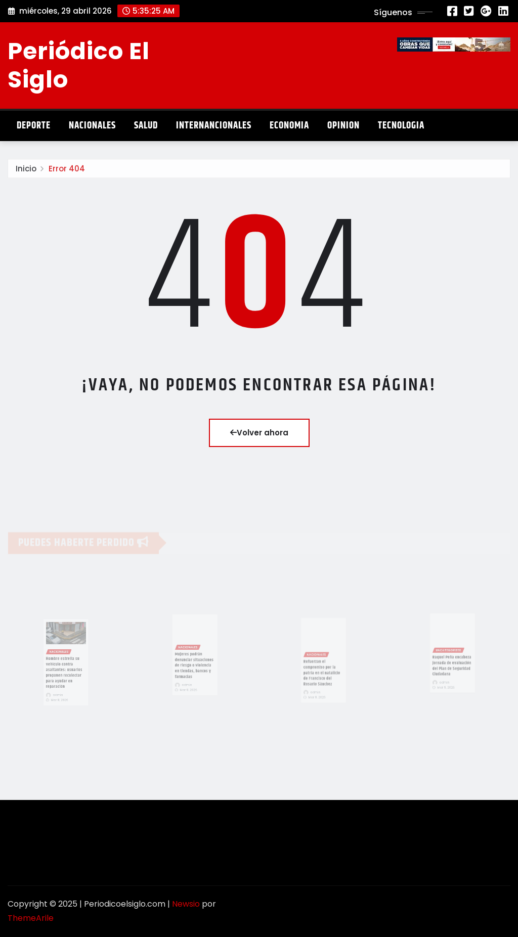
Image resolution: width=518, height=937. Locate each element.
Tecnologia (401, 125)
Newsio (186, 904)
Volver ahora (259, 432)
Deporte (34, 125)
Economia (289, 125)
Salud (146, 125)
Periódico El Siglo (79, 65)
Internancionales (213, 125)
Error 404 (67, 170)
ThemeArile (31, 918)
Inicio (26, 170)
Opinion (343, 125)
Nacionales (92, 125)
